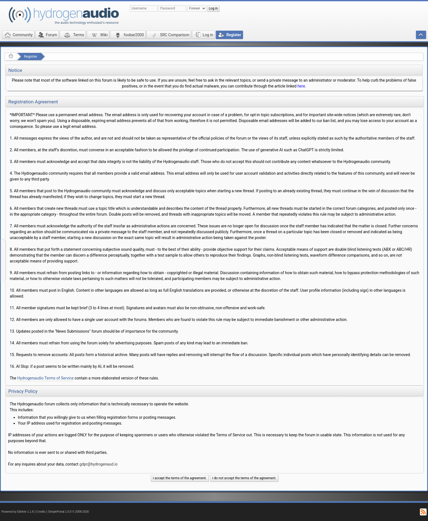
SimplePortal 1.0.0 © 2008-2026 (68, 511)
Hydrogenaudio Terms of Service (45, 378)
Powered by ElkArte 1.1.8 (17, 511)
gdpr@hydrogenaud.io (98, 464)
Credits (41, 511)
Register (30, 56)
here (301, 86)
